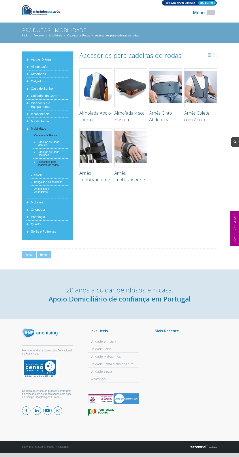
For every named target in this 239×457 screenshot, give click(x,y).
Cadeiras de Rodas (78, 36)
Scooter (38, 175)
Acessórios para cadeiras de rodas (117, 36)
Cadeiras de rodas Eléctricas (48, 154)
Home (43, 255)
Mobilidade (55, 36)
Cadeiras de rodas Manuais (48, 144)
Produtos (39, 36)
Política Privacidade (57, 447)
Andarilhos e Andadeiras (41, 191)
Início (25, 36)
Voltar (29, 255)
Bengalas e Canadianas (48, 182)
